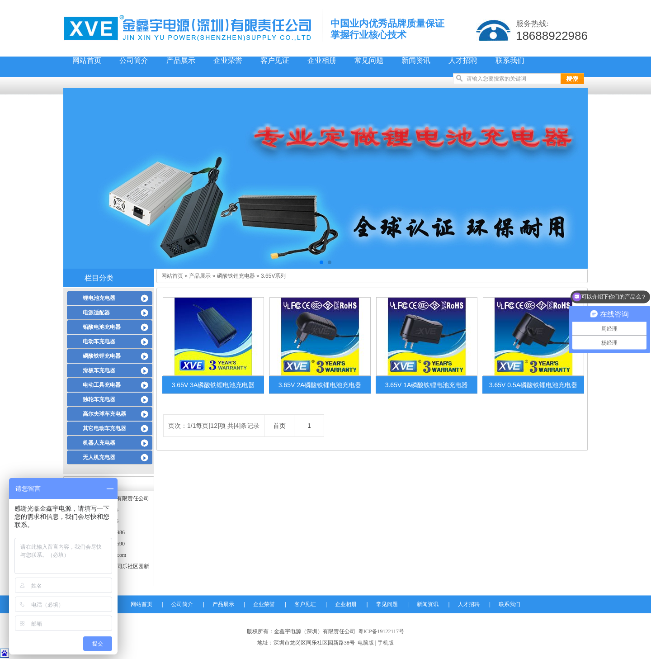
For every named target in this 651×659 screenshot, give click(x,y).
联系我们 (509, 60)
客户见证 (274, 60)
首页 (279, 425)
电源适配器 (96, 312)
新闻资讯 (415, 60)
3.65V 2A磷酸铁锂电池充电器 (320, 385)
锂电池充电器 (99, 298)
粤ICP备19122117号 (381, 631)
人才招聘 (462, 60)
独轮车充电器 (99, 399)
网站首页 (86, 60)
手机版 (385, 643)
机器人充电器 (99, 443)
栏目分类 (99, 278)
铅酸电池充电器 (102, 327)
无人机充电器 (99, 457)
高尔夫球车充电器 (104, 414)
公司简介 (133, 60)
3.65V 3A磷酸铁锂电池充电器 (213, 385)
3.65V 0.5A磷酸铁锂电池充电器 (533, 385)
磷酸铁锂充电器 (102, 356)
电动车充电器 (99, 341)
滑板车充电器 (99, 370)
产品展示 (180, 60)
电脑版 (366, 643)
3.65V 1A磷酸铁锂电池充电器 (426, 385)
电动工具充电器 (102, 385)
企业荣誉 (227, 60)
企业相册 (321, 60)
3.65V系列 (273, 276)
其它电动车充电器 (104, 428)
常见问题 (368, 60)
